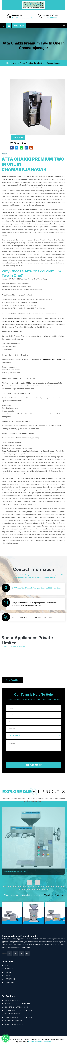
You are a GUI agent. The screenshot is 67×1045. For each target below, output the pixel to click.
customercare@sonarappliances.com (26, 605)
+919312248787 (50, 18)
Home (7, 965)
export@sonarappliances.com (45, 603)
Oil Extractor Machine (14, 1024)
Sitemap (8, 976)
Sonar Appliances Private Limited (19, 936)
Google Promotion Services (39, 1041)
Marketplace (10, 979)
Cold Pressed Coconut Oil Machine (19, 1010)
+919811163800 (47, 617)
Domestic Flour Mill (27, 321)
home (8, 63)
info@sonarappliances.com (23, 18)
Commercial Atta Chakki (10, 321)
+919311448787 (19, 617)
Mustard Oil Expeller (13, 1021)
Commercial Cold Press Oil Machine (19, 1017)
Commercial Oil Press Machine (16, 1007)
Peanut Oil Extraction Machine (17, 1004)
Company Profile (11, 972)
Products (9, 969)
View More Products (53, 895)
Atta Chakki (16, 318)
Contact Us (9, 983)
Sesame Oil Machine (12, 1014)
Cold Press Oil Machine (14, 1000)
